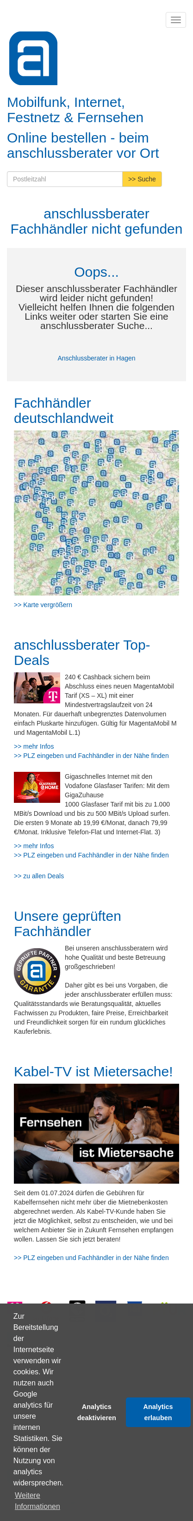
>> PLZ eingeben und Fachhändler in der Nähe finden (91, 755)
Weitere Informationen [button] (37, 1500)
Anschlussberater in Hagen (96, 358)
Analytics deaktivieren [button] (96, 1412)
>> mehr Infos (34, 746)
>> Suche (142, 179)
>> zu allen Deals (39, 876)
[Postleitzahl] (65, 179)
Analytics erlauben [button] (158, 1412)
